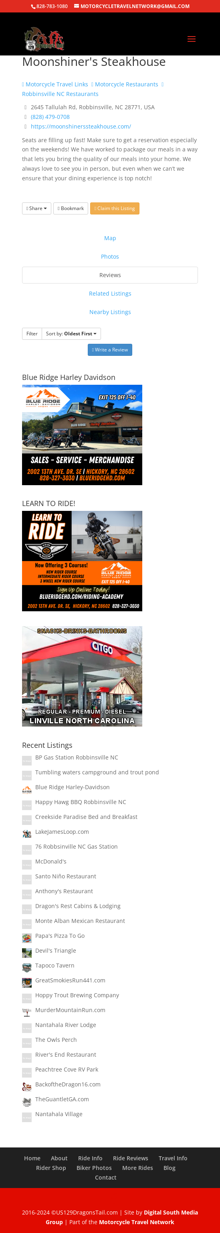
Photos (110, 256)
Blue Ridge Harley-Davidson (72, 787)
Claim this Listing (115, 208)
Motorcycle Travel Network (136, 1222)
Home (32, 1158)
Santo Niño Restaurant (65, 876)
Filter (32, 333)
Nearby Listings (110, 312)
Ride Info (90, 1158)
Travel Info (173, 1158)
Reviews (110, 275)
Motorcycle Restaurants (124, 84)
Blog (169, 1168)
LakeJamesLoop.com (62, 831)
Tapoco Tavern (55, 965)
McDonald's (51, 861)
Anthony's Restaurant (64, 891)
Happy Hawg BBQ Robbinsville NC (80, 802)
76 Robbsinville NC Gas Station (76, 846)
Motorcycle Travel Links (55, 84)
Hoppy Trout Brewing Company (77, 995)
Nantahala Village (59, 1114)
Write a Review (110, 349)
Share (36, 208)
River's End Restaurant (65, 1054)
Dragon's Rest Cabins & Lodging (78, 906)
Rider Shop (51, 1168)
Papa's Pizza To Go (60, 935)
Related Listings (110, 293)
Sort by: (71, 333)
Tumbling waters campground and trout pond (97, 772)
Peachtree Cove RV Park (66, 1069)
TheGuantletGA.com (62, 1099)
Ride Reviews (130, 1158)
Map (110, 238)
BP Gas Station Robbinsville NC (76, 757)
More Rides (137, 1168)
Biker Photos (94, 1168)
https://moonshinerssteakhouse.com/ (81, 126)
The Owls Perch (56, 1039)
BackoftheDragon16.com (68, 1084)
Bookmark (70, 208)
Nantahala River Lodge (65, 1025)
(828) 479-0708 (50, 116)
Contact (106, 1177)
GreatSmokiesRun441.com (70, 980)
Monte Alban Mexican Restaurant (80, 921)
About (59, 1158)
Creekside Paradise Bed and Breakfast (86, 817)
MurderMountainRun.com (70, 1010)
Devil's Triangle (55, 950)
